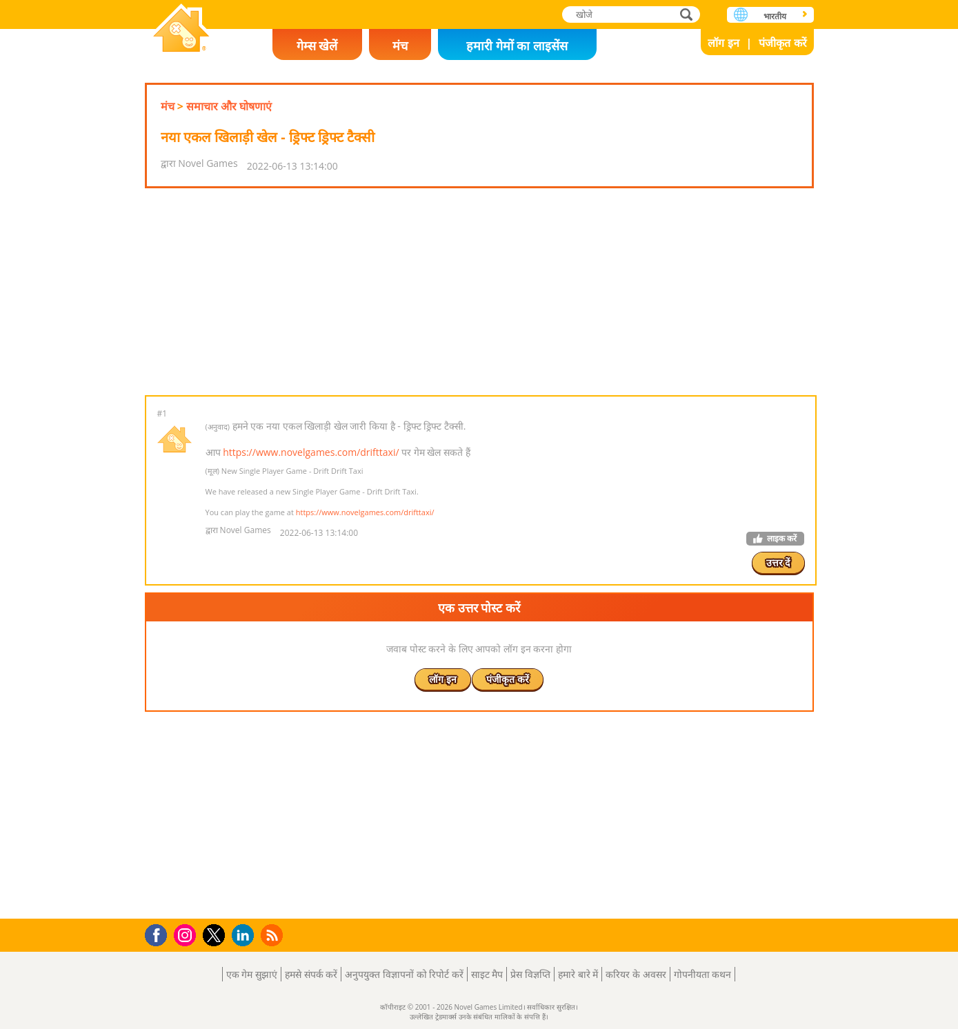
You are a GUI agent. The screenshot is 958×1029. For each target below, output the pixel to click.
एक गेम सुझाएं (251, 974)
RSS (273, 935)
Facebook (159, 933)
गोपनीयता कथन (703, 974)
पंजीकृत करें (782, 42)
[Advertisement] (479, 291)
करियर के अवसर (636, 974)
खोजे (687, 14)
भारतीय (775, 16)
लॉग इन (723, 42)
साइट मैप (487, 974)
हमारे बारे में (578, 974)
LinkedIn (245, 935)
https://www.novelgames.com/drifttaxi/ (311, 452)
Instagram (187, 934)
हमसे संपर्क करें (311, 974)
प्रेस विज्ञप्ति (530, 974)
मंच (400, 45)
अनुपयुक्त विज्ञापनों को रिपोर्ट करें (404, 974)
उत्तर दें (778, 562)
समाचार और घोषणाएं (229, 106)
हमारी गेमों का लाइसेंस (517, 45)
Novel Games (181, 29)
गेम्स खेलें (317, 45)
